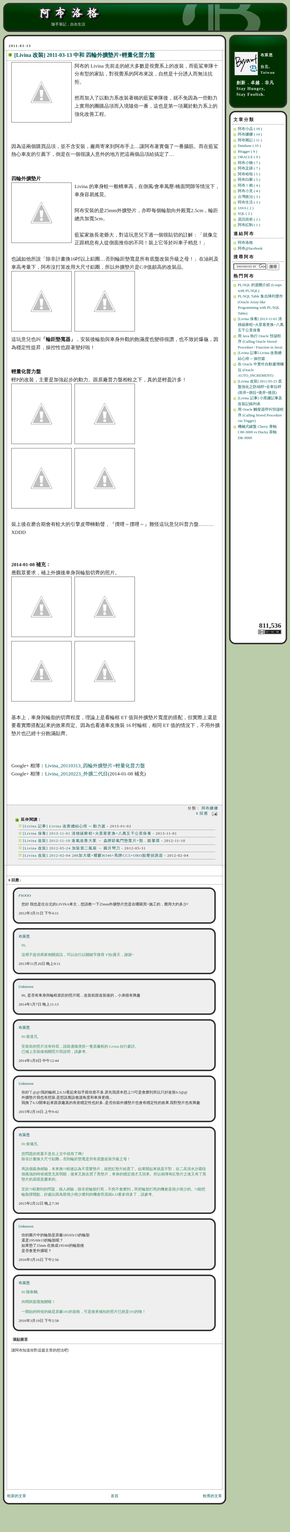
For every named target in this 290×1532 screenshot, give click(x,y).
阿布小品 (250, 129)
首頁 (114, 1496)
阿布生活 (249, 202)
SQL (245, 213)
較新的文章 (16, 1496)
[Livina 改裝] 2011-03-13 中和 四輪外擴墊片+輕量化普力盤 (84, 55)
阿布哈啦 (249, 174)
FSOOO (25, 895)
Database (249, 145)
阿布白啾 (249, 179)
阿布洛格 (245, 242)
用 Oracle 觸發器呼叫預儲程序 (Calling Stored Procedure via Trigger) (261, 415)
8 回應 (202, 813)
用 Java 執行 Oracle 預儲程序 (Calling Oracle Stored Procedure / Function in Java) (260, 341)
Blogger (247, 151)
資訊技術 (249, 219)
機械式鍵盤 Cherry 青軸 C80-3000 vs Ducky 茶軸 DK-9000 (257, 432)
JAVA (245, 208)
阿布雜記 (250, 140)
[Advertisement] (259, 530)
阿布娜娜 (210, 808)
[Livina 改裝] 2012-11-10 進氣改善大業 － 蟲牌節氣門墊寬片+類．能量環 (91, 840)
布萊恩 (24, 936)
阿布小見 (249, 191)
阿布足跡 (249, 168)
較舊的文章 (212, 1496)
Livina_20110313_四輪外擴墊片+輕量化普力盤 (95, 765)
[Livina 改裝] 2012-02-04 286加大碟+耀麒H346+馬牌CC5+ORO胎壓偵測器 (93, 855)
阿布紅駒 (249, 225)
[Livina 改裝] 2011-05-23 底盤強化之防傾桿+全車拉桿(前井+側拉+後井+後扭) (260, 387)
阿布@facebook (250, 248)
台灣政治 (249, 196)
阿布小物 (249, 162)
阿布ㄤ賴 (249, 185)
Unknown (26, 986)
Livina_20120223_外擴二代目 (76, 774)
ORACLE (249, 157)
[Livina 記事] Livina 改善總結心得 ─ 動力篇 (64, 826)
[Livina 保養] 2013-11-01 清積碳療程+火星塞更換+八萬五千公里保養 (87, 833)
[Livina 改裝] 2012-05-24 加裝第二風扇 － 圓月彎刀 (72, 848)
